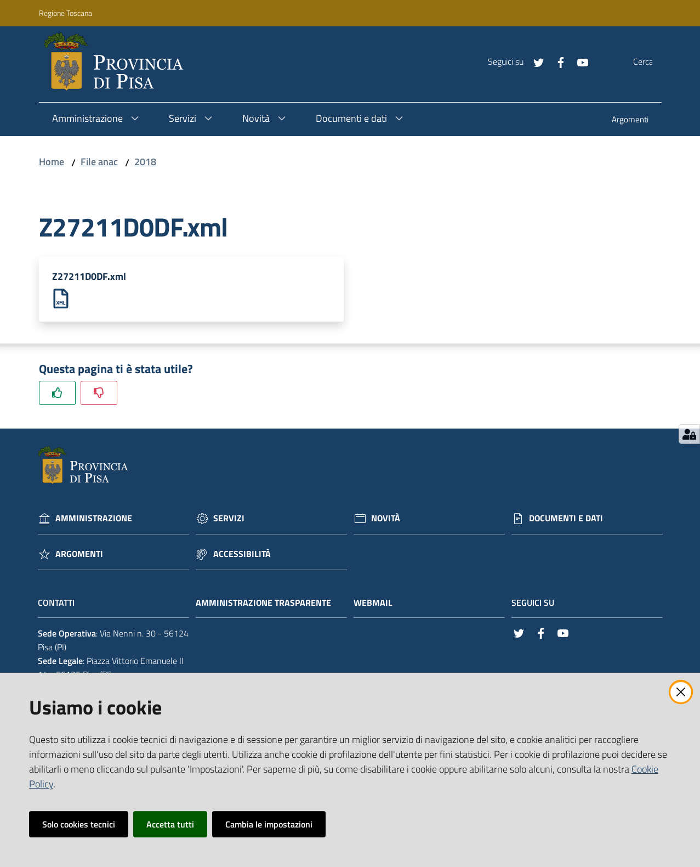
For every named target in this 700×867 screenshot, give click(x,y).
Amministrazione (93, 520)
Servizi (228, 520)
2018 (145, 161)
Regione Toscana (65, 13)
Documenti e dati (566, 520)
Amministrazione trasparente (269, 604)
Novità (385, 520)
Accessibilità (242, 555)
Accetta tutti (170, 824)
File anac (99, 161)
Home (51, 161)
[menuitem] (630, 120)
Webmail (378, 604)
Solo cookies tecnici (78, 824)
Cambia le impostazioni (268, 824)
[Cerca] (653, 62)
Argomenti (79, 555)
